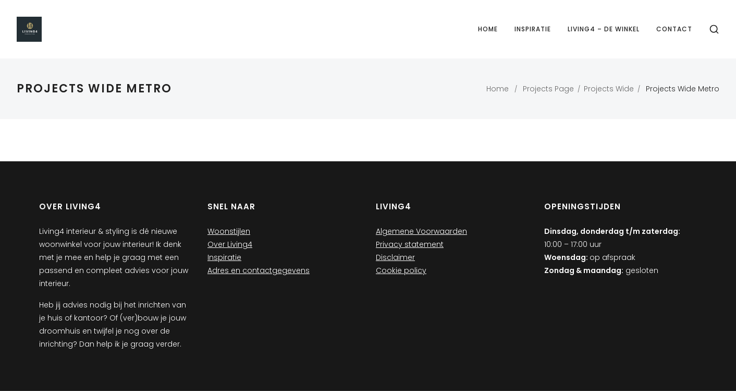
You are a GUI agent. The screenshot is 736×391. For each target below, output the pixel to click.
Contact (674, 29)
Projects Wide (609, 89)
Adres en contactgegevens (258, 270)
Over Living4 (229, 244)
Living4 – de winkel (604, 29)
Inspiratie (532, 29)
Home (488, 29)
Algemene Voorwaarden (421, 231)
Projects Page (548, 89)
